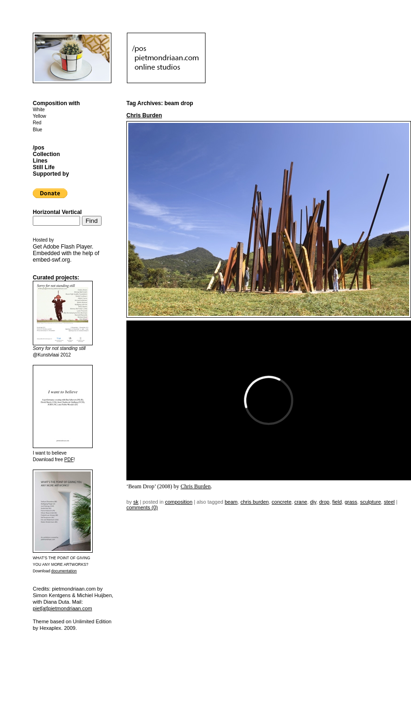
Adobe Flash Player (67, 246)
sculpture (370, 502)
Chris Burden (144, 115)
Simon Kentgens (52, 595)
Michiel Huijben (94, 595)
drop (324, 502)
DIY (313, 502)
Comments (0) (142, 507)
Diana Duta (56, 602)
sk (136, 502)
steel (389, 502)
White (39, 109)
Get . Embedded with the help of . (66, 253)
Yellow (39, 116)
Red (37, 122)
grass (351, 502)
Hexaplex (50, 628)
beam (231, 502)
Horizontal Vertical (57, 212)
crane (301, 502)
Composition (178, 502)
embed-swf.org (51, 260)
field (337, 502)
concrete (281, 502)
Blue (37, 129)
